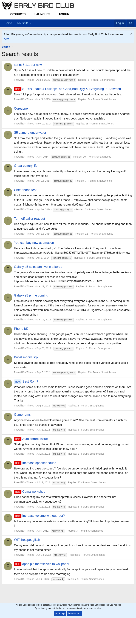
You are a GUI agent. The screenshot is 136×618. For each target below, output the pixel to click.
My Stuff (22, 23)
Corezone (21, 108)
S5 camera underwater (30, 132)
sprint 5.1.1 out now (28, 65)
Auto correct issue (31, 439)
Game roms (22, 414)
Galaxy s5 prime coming (31, 295)
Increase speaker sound (35, 463)
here (6, 39)
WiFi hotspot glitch (27, 540)
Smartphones (107, 79)
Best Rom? (26, 381)
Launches (42, 14)
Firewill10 (19, 79)
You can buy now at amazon (34, 242)
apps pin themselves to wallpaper (41, 564)
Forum (64, 14)
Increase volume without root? (39, 515)
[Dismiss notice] (130, 34)
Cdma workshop (29, 491)
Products (18, 14)
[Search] (130, 23)
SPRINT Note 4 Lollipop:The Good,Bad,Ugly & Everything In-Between (67, 89)
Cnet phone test (25, 190)
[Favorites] (112, 20)
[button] (30, 23)
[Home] (109, 20)
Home (8, 23)
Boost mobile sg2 (26, 357)
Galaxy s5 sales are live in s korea (38, 267)
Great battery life (26, 165)
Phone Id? (21, 329)
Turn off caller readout (29, 218)
